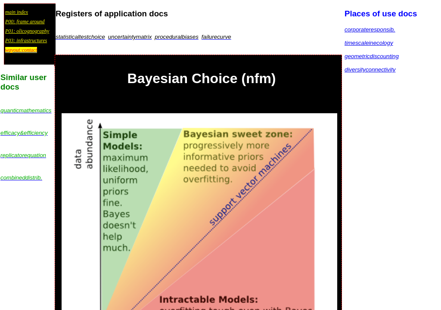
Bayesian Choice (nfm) (201, 78)
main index (16, 12)
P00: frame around (25, 22)
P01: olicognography (27, 31)
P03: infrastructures (26, 40)
